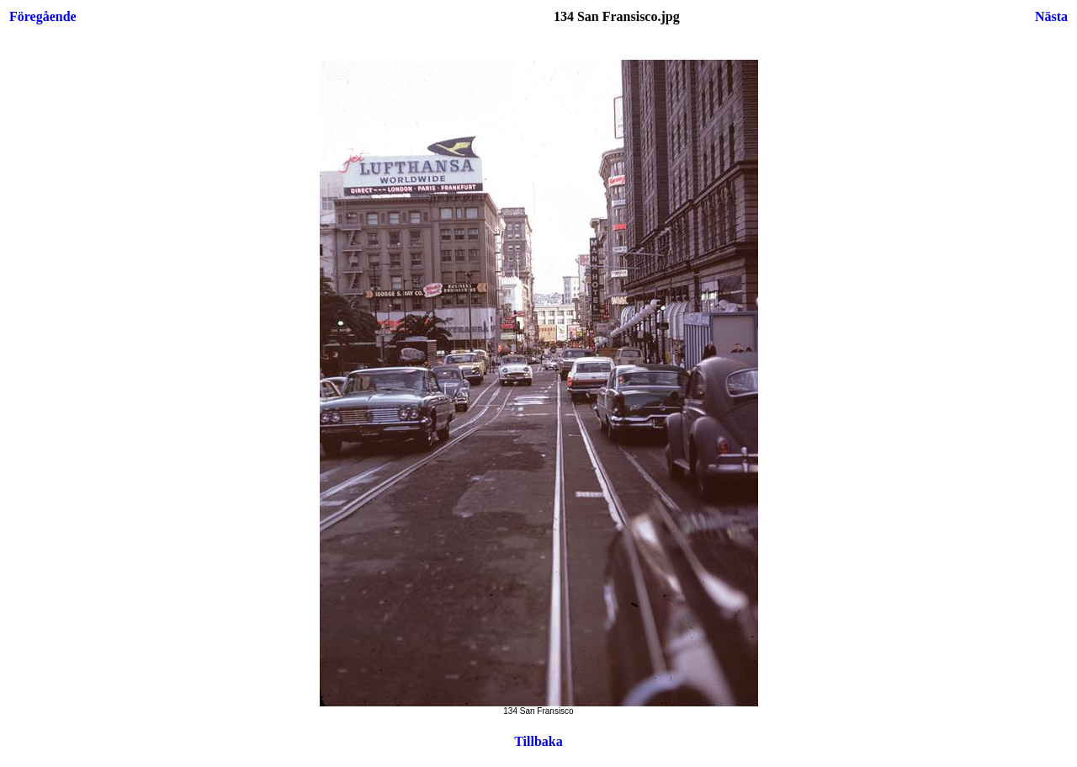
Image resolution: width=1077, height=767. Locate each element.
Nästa (1051, 16)
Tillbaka (538, 741)
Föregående (43, 16)
